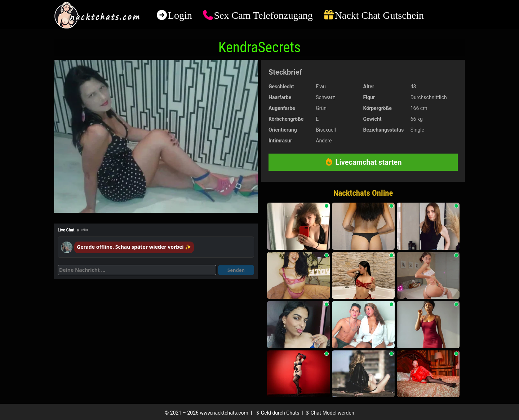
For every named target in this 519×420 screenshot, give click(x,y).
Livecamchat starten (363, 162)
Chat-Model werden (329, 413)
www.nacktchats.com (224, 413)
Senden (236, 270)
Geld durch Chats (276, 413)
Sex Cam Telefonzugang (263, 15)
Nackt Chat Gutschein (379, 15)
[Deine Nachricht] (137, 270)
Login (180, 15)
